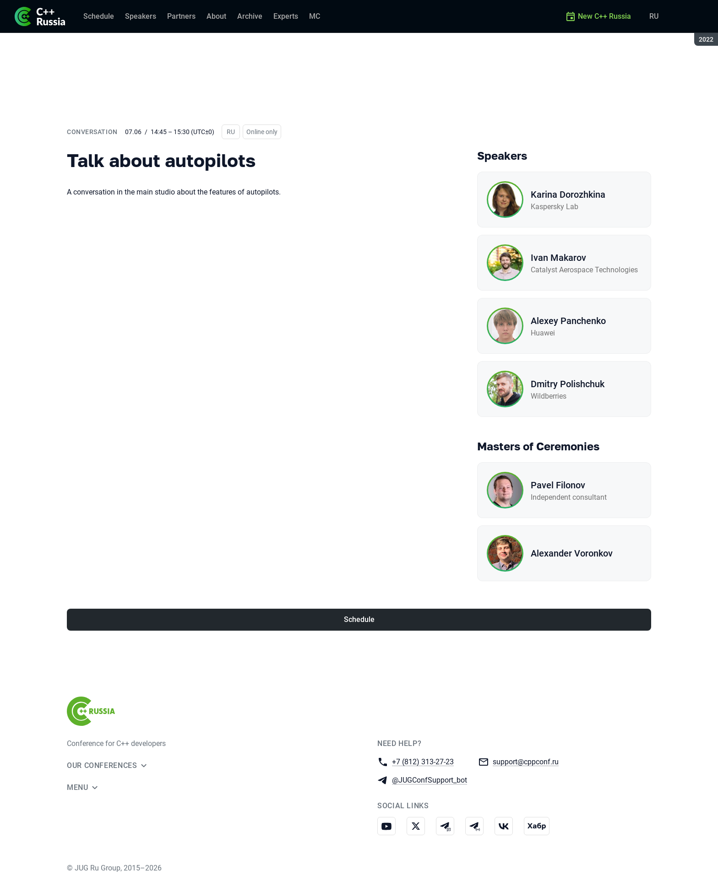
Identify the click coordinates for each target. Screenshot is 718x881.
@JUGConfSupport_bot (429, 779)
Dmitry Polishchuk (567, 383)
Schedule (359, 619)
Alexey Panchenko (568, 320)
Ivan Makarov (558, 257)
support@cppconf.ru (526, 761)
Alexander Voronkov (572, 553)
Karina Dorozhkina (568, 194)
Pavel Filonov (558, 485)
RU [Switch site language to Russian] (653, 16)
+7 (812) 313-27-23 (423, 761)
